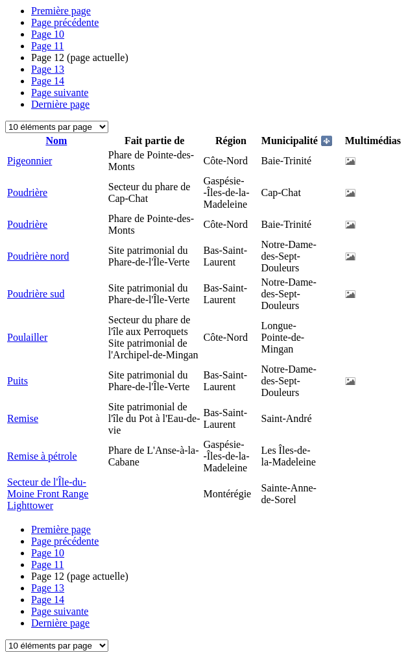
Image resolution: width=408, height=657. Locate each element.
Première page (61, 10)
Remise (22, 418)
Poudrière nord (38, 256)
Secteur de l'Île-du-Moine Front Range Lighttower (47, 494)
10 (47, 34)
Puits (17, 380)
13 (47, 69)
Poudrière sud (35, 293)
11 (47, 45)
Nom (56, 140)
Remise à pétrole (42, 456)
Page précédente (65, 22)
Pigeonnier (29, 160)
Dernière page (60, 104)
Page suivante (59, 92)
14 (47, 80)
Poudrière (27, 192)
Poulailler (27, 337)
